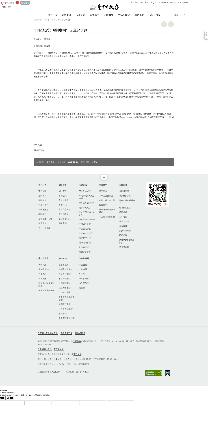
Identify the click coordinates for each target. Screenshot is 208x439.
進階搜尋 (25, 3)
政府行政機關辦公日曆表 (59, 359)
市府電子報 (183, 2)
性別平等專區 (65, 304)
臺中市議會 (64, 265)
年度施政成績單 (86, 233)
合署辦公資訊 (125, 207)
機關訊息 (42, 200)
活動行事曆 (43, 205)
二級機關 (83, 269)
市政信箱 (77, 354)
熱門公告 (52, 15)
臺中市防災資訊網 (67, 318)
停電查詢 (42, 274)
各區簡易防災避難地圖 (46, 284)
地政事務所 (84, 283)
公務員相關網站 (66, 309)
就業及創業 (124, 221)
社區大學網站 (65, 288)
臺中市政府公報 (45, 219)
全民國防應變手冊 (46, 290)
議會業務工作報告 (87, 219)
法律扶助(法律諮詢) (126, 241)
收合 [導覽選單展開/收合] (104, 177)
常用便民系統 (125, 196)
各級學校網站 (65, 274)
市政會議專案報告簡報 (87, 197)
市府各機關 (155, 15)
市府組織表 (64, 200)
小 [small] (181, 15)
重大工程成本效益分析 (87, 213)
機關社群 (123, 212)
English (154, 2)
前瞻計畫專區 (85, 252)
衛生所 (82, 288)
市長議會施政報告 (87, 203)
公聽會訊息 (43, 209)
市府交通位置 (65, 209)
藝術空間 (63, 223)
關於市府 (66, 15)
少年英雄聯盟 (65, 292)
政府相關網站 (65, 278)
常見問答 (135, 2)
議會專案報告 (85, 207)
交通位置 (77, 341)
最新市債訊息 (65, 219)
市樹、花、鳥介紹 (107, 200)
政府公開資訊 (44, 228)
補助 (9, 7)
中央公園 (63, 313)
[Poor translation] (9, 398)
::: (1, 1)
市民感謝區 (64, 214)
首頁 (47, 20)
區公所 (82, 274)
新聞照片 (42, 196)
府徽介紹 (63, 205)
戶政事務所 (84, 278)
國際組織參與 (85, 242)
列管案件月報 (85, 238)
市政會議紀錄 (85, 191)
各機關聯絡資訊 (45, 349)
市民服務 (108, 15)
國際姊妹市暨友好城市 (107, 210)
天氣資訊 (42, 265)
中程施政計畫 (85, 224)
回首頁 (173, 2)
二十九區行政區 (106, 196)
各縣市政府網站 (66, 269)
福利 (4, 7)
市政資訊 (80, 15)
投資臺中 (103, 205)
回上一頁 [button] (171, 24)
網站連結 (139, 15)
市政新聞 (66, 20)
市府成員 (63, 196)
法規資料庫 (124, 247)
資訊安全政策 (66, 333)
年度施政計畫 (85, 229)
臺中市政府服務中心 (127, 201)
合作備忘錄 (84, 247)
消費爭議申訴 (125, 230)
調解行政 (123, 235)
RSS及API (163, 2)
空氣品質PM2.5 (45, 269)
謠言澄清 (42, 223)
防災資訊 (42, 278)
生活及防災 (124, 15)
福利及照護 (124, 191)
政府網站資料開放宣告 (48, 333)
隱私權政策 (80, 333)
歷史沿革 (103, 191)
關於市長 (63, 191)
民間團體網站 (65, 283)
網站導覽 (145, 2)
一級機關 (83, 265)
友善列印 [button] (164, 24)
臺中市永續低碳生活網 (67, 298)
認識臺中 (94, 15)
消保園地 (123, 226)
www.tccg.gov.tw (128, 117)
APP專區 (123, 217)
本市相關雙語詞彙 (107, 217)
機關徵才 (42, 214)
